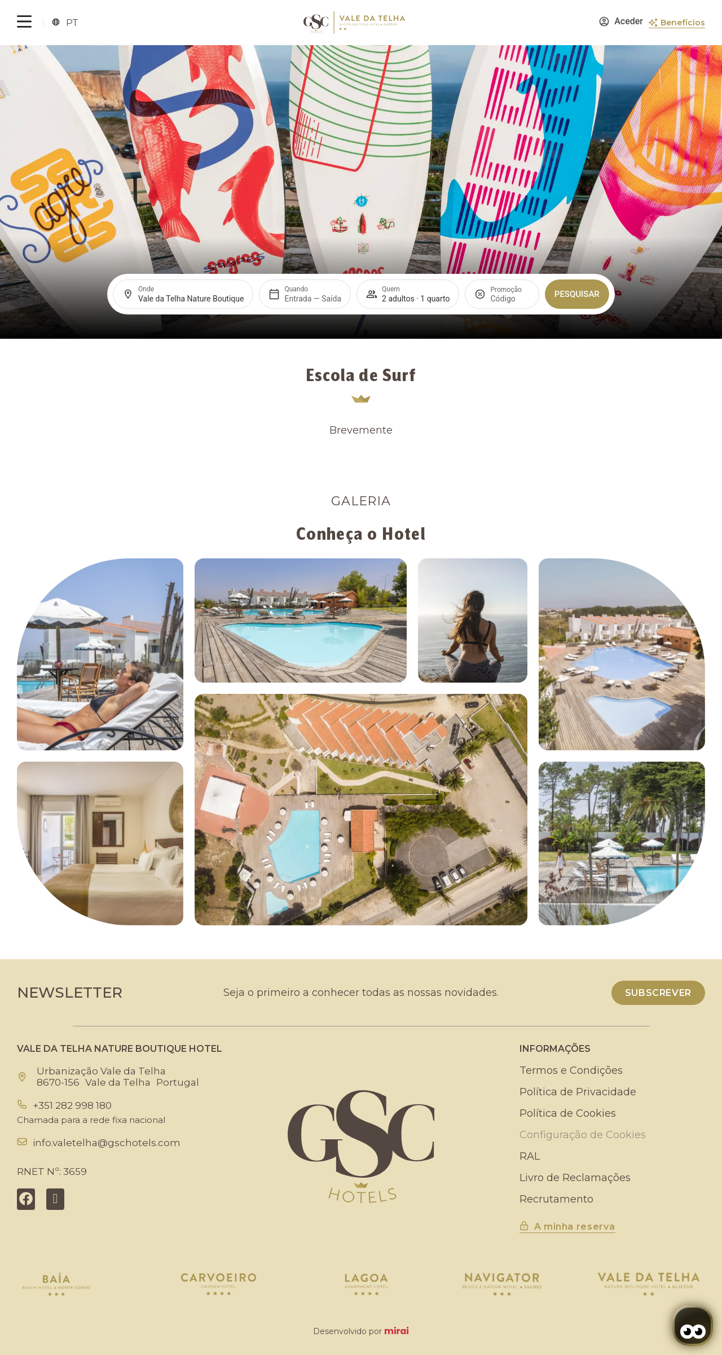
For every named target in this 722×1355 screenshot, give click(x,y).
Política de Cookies (568, 1113)
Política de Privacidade (578, 1092)
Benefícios (683, 23)
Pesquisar (577, 294)
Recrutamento (556, 1199)
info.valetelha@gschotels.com (106, 1142)
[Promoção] (509, 298)
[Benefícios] (653, 22)
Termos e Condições (571, 1070)
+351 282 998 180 (72, 1105)
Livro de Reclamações (575, 1178)
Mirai (396, 1331)
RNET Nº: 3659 (52, 1171)
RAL (530, 1156)
